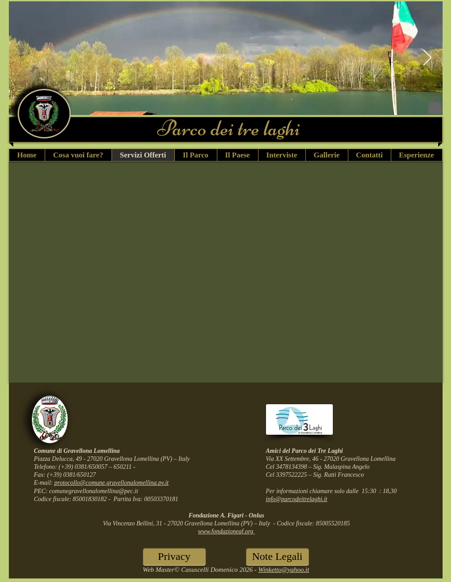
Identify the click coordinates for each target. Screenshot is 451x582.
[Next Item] (427, 58)
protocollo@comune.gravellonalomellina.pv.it (111, 482)
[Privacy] (174, 557)
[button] (435, 105)
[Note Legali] (277, 557)
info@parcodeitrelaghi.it (297, 499)
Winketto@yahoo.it (283, 569)
